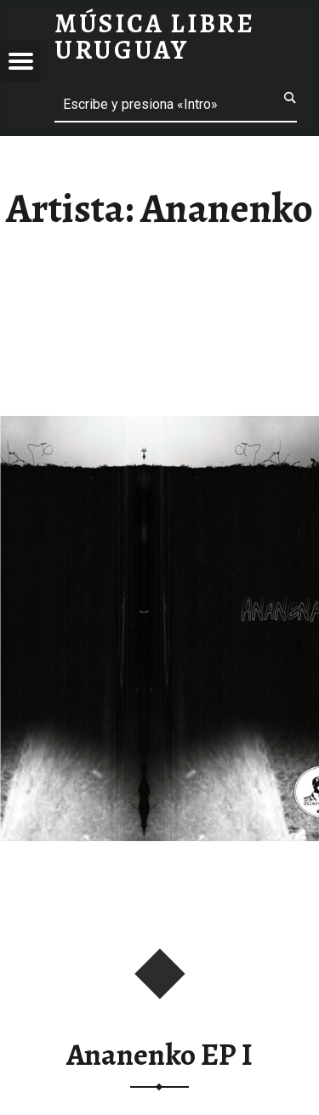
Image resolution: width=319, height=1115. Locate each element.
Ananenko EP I (159, 1054)
